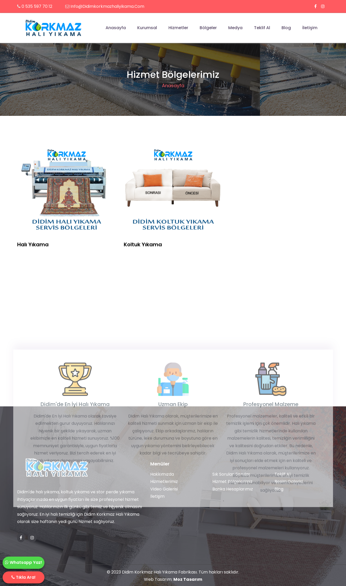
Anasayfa (116, 28)
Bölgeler (208, 28)
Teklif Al (262, 28)
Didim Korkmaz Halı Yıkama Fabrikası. (160, 572)
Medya (235, 28)
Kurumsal (147, 28)
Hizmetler (178, 28)
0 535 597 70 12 (37, 6)
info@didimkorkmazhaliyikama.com (107, 6)
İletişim (309, 28)
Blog (286, 28)
